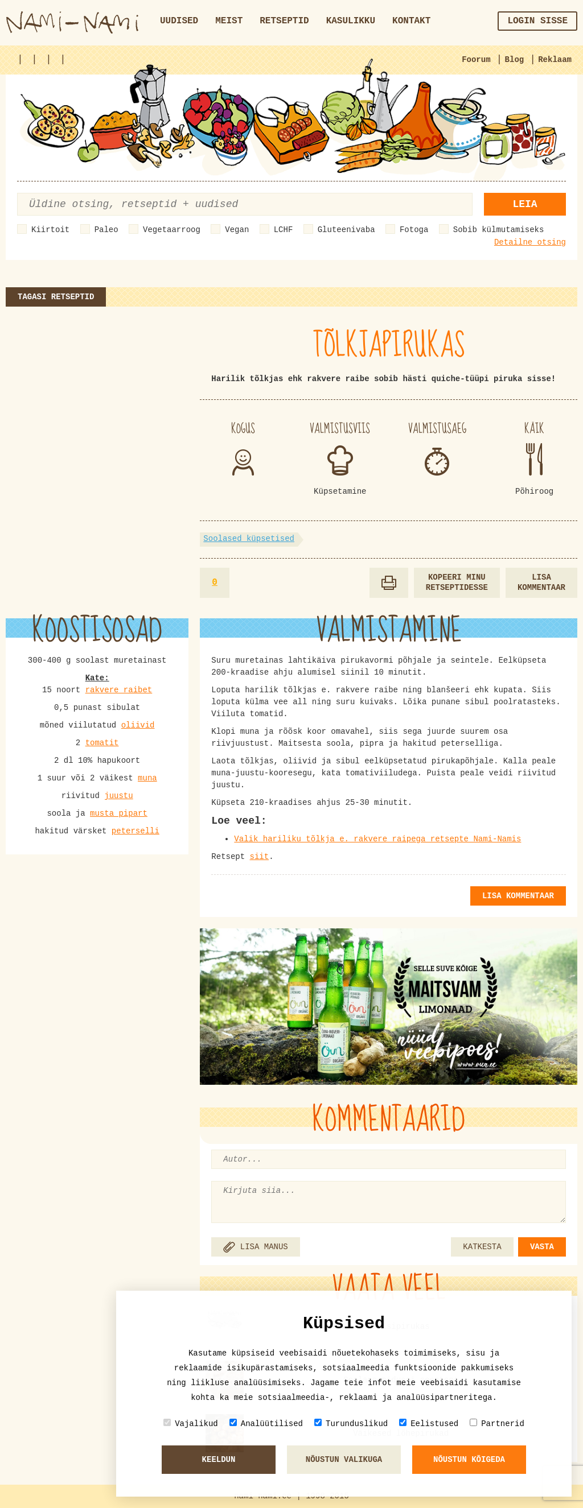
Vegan (237, 229)
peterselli (135, 831)
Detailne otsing (530, 242)
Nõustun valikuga (344, 1459)
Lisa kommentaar (541, 583)
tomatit (102, 742)
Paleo (106, 229)
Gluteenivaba (346, 229)
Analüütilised (266, 1423)
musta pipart (118, 813)
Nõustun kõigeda (469, 1459)
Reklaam (555, 59)
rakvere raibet (119, 690)
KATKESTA (482, 1246)
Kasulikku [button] (350, 21)
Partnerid (497, 1423)
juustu (118, 795)
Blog (514, 59)
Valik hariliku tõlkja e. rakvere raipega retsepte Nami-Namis (377, 839)
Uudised (179, 21)
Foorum (476, 59)
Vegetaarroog (171, 229)
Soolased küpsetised (248, 538)
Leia (524, 204)
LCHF (283, 229)
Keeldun (219, 1459)
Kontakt (411, 21)
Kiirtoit (50, 229)
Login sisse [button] (537, 21)
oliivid (138, 725)
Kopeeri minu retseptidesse (457, 583)
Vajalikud (190, 1423)
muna (147, 778)
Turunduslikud (351, 1423)
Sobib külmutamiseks (498, 229)
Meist (229, 21)
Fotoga (414, 229)
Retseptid (284, 21)
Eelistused (428, 1423)
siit (259, 856)
